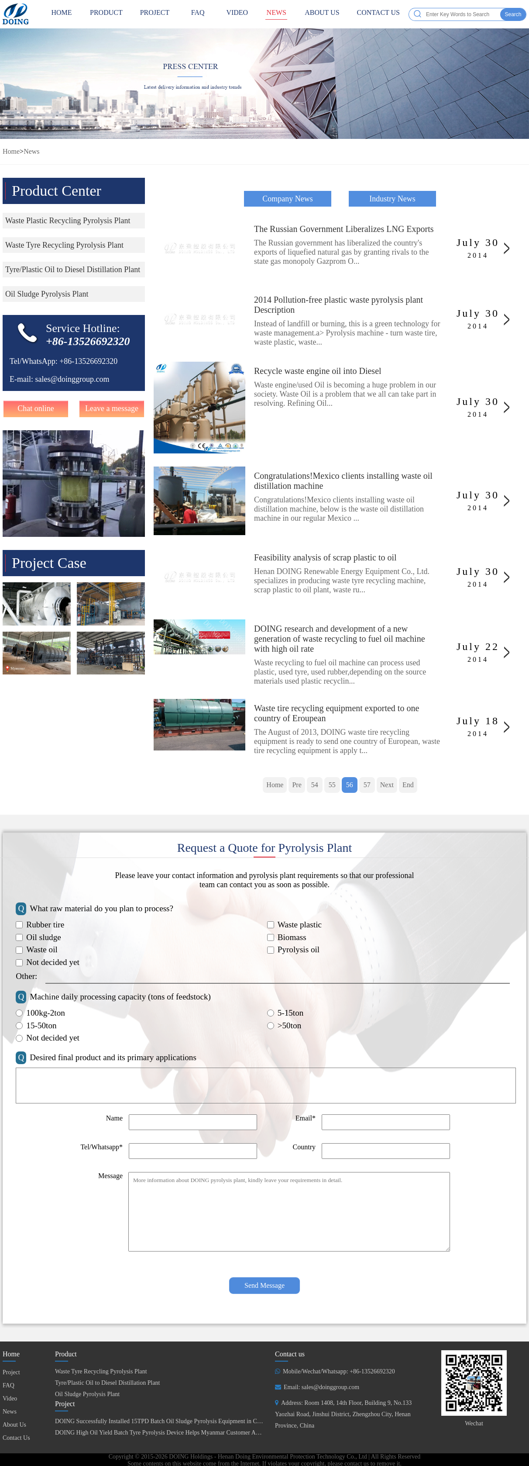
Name (114, 1118)
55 (332, 784)
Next (387, 784)
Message (110, 1175)
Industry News (392, 198)
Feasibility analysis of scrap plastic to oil (325, 557)
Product (106, 14)
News (276, 14)
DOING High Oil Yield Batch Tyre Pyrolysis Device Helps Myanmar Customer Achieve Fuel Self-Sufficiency (190, 1432)
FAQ (198, 14)
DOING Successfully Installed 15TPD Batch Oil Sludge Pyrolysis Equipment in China (161, 1421)
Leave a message (111, 408)
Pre (296, 784)
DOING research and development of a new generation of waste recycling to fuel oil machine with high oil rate (339, 638)
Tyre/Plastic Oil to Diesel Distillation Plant (107, 1383)
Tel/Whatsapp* (101, 1147)
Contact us (290, 1354)
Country (304, 1147)
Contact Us (378, 14)
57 (367, 784)
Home (11, 151)
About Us (322, 14)
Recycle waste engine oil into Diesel (317, 371)
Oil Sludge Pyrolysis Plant (87, 1394)
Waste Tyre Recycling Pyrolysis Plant (101, 1371)
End (408, 784)
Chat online (35, 408)
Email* (305, 1118)
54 (314, 784)
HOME (61, 14)
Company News (287, 198)
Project (155, 14)
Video (237, 14)
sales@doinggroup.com (72, 379)
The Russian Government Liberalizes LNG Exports (344, 229)
